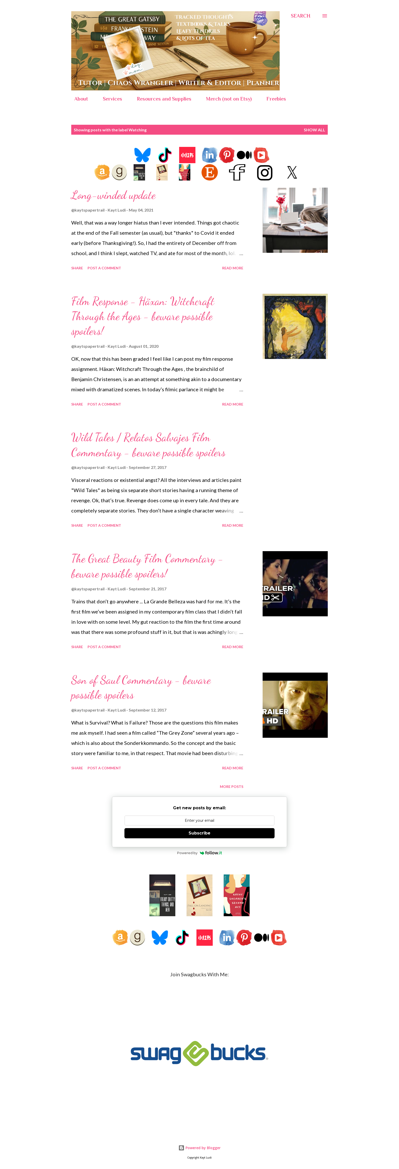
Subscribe (199, 833)
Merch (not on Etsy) (226, 99)
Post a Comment (104, 268)
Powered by (199, 853)
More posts (231, 786)
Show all (314, 129)
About (78, 99)
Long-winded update (113, 195)
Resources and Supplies (161, 99)
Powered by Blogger (199, 1147)
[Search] (300, 15)
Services (109, 99)
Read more (232, 268)
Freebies (273, 99)
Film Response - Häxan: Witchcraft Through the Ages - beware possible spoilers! (142, 316)
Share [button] (77, 268)
